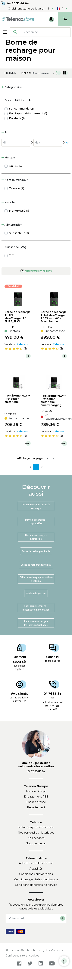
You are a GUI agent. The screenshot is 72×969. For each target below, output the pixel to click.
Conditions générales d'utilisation (36, 879)
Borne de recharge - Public (36, 551)
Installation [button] (11, 202)
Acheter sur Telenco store (36, 863)
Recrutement (36, 807)
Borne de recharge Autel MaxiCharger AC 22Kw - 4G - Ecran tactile (54, 316)
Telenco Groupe (36, 791)
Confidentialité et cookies (22, 955)
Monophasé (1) (19, 210)
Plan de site (58, 950)
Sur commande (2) (21, 108)
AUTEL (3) (16, 166)
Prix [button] (6, 132)
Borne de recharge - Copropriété (36, 521)
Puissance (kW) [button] (14, 247)
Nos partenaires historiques (36, 832)
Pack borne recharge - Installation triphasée (36, 623)
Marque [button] (8, 157)
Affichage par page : (30, 458)
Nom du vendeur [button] (15, 180)
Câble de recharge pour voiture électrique (36, 579)
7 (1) (11, 255)
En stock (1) (17, 118)
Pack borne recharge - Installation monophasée (36, 607)
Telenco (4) (16, 188)
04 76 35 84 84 (18, 3)
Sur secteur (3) (19, 233)
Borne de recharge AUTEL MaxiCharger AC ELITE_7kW (17, 316)
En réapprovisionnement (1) (28, 113)
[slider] (14, 348)
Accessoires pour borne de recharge (36, 506)
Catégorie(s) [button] (12, 87)
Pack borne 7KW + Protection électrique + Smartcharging (53, 400)
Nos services (36, 838)
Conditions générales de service (36, 885)
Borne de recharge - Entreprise (36, 537)
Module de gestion (36, 593)
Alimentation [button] (12, 224)
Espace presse (36, 802)
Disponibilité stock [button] (16, 100)
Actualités (36, 868)
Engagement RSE (36, 796)
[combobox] (40, 32)
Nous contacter (36, 843)
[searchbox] (45, 32)
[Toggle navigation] (5, 32)
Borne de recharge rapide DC (36, 565)
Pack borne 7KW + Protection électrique (17, 399)
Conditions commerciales (36, 874)
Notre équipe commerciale (36, 827)
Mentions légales (38, 950)
